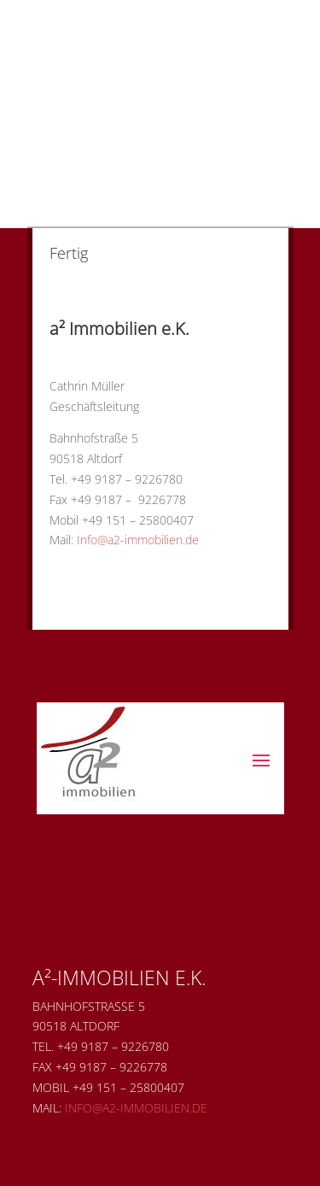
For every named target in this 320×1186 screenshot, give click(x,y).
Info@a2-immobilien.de (138, 539)
